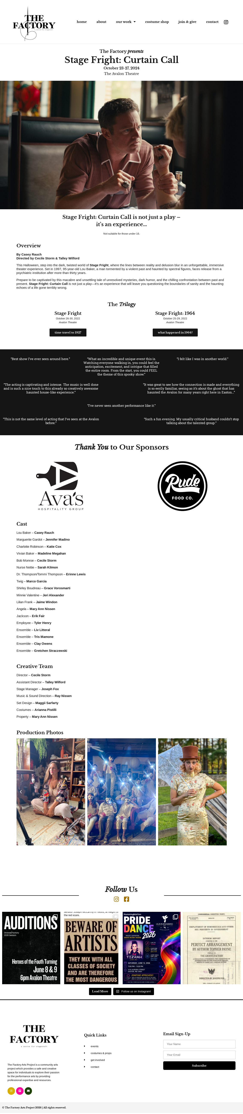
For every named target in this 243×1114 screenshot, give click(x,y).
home (82, 22)
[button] (21, 792)
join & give (187, 22)
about (101, 22)
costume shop (157, 22)
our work (126, 21)
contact (212, 22)
